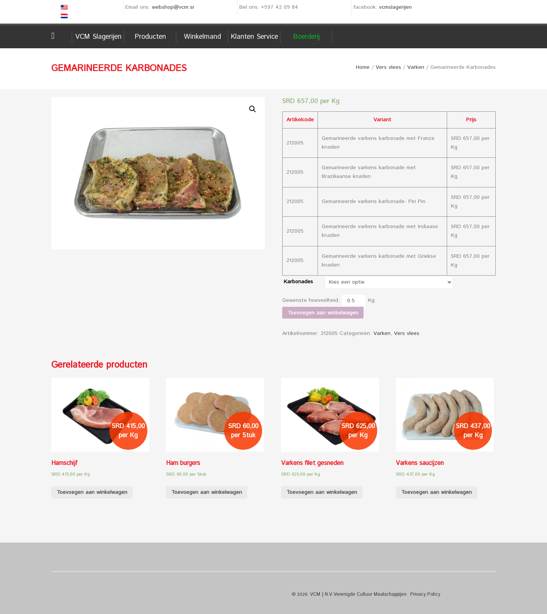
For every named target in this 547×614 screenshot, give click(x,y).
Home (61, 36)
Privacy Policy (422, 594)
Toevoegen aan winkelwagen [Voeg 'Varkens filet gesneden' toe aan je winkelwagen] (321, 492)
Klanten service (254, 37)
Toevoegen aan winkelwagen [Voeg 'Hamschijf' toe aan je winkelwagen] (92, 492)
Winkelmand (202, 37)
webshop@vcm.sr (173, 7)
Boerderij (306, 37)
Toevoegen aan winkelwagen (323, 313)
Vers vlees (388, 67)
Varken (415, 67)
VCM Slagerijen (98, 37)
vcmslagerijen (395, 7)
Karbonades (298, 282)
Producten (150, 37)
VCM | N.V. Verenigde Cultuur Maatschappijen (357, 594)
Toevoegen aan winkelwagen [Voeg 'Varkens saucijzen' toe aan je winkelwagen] (436, 492)
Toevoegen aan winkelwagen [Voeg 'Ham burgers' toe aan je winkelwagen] (206, 492)
